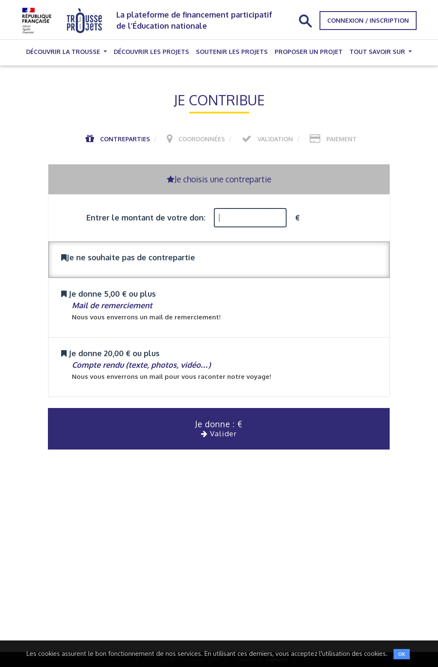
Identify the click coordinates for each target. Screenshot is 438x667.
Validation (275, 139)
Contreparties (125, 139)
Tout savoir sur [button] (378, 51)
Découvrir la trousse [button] (64, 51)
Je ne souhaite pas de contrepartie (128, 257)
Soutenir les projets (232, 51)
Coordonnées (201, 139)
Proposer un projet (309, 51)
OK (401, 654)
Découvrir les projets (151, 51)
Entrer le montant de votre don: (145, 217)
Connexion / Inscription (368, 20)
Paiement (341, 139)
